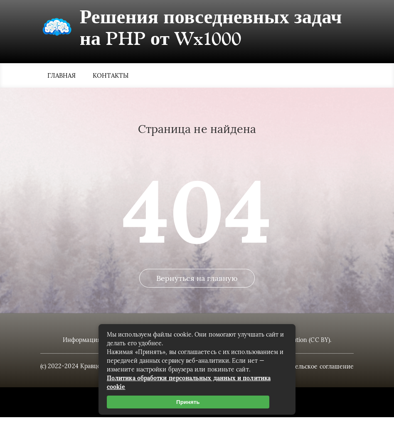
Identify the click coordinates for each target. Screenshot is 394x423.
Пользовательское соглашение (307, 372)
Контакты (111, 76)
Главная (61, 76)
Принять (187, 402)
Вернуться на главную (197, 286)
